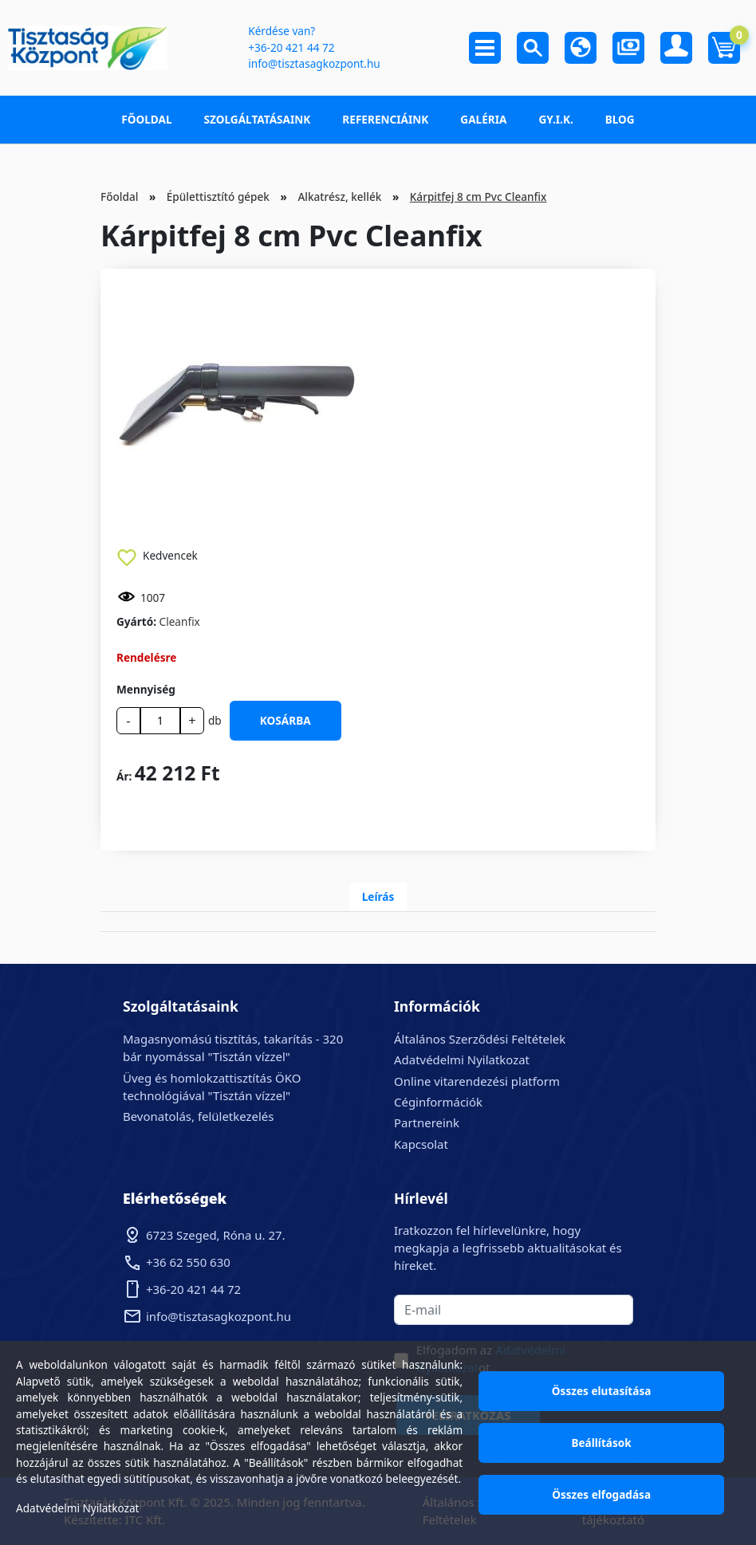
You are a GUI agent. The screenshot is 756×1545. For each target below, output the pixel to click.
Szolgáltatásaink (257, 119)
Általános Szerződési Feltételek (479, 1039)
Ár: (124, 776)
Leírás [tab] (378, 896)
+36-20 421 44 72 (291, 47)
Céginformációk (438, 1102)
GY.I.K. (555, 119)
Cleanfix (179, 621)
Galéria (483, 119)
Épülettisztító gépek (218, 196)
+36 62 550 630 (188, 1262)
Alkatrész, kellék (339, 196)
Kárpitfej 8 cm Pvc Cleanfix (478, 196)
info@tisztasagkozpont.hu (314, 63)
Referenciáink (385, 119)
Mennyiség (145, 689)
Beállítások (601, 1442)
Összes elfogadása (601, 1494)
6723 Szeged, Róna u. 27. (215, 1235)
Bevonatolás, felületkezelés (198, 1116)
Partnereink (426, 1122)
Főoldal (146, 119)
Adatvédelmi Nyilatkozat (462, 1059)
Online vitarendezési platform (477, 1081)
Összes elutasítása (602, 1390)
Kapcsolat (421, 1144)
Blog (620, 119)
